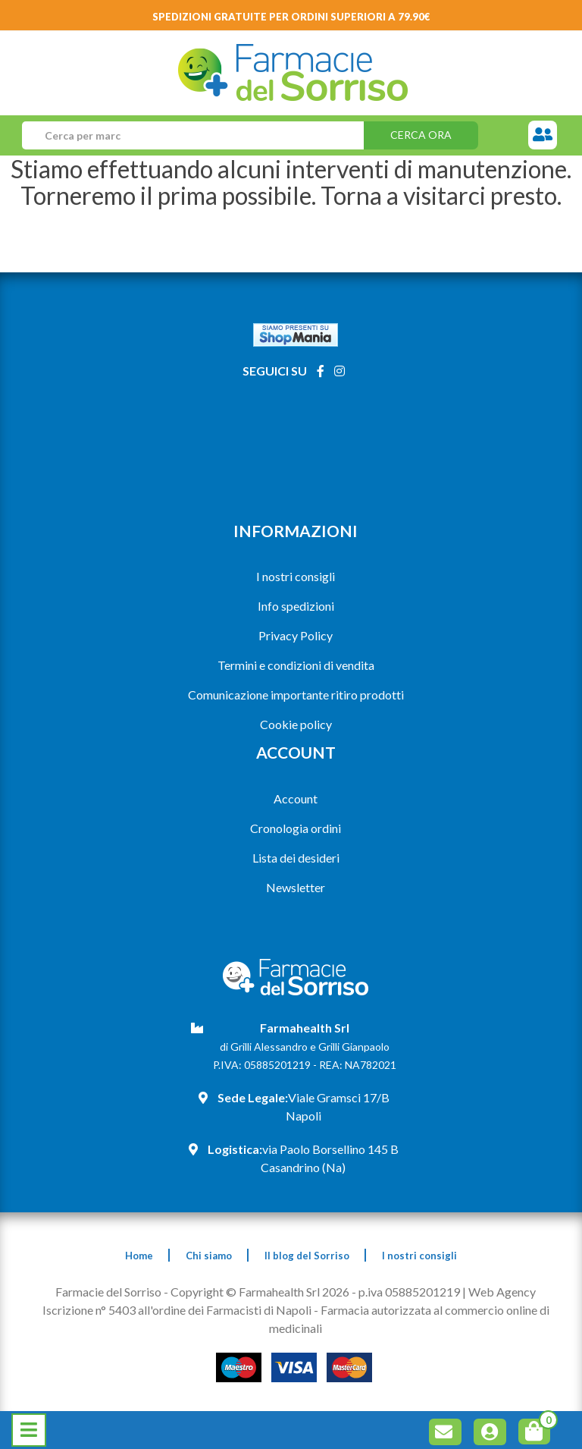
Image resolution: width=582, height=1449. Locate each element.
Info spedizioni (296, 606)
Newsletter (295, 887)
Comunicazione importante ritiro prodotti (296, 694)
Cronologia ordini (295, 828)
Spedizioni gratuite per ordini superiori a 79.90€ (291, 17)
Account (296, 798)
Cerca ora (421, 134)
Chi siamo (209, 1255)
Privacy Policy (295, 635)
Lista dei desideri (296, 857)
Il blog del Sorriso (306, 1255)
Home (139, 1255)
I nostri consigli (295, 576)
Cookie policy (296, 724)
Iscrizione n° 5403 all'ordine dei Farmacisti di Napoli (176, 1310)
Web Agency (502, 1291)
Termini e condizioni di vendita (295, 665)
